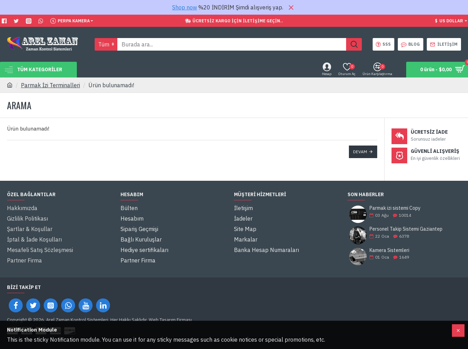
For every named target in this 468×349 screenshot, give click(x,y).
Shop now (184, 7)
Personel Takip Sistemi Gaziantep (406, 229)
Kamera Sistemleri (389, 250)
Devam (360, 151)
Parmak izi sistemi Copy (395, 208)
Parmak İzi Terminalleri (50, 85)
